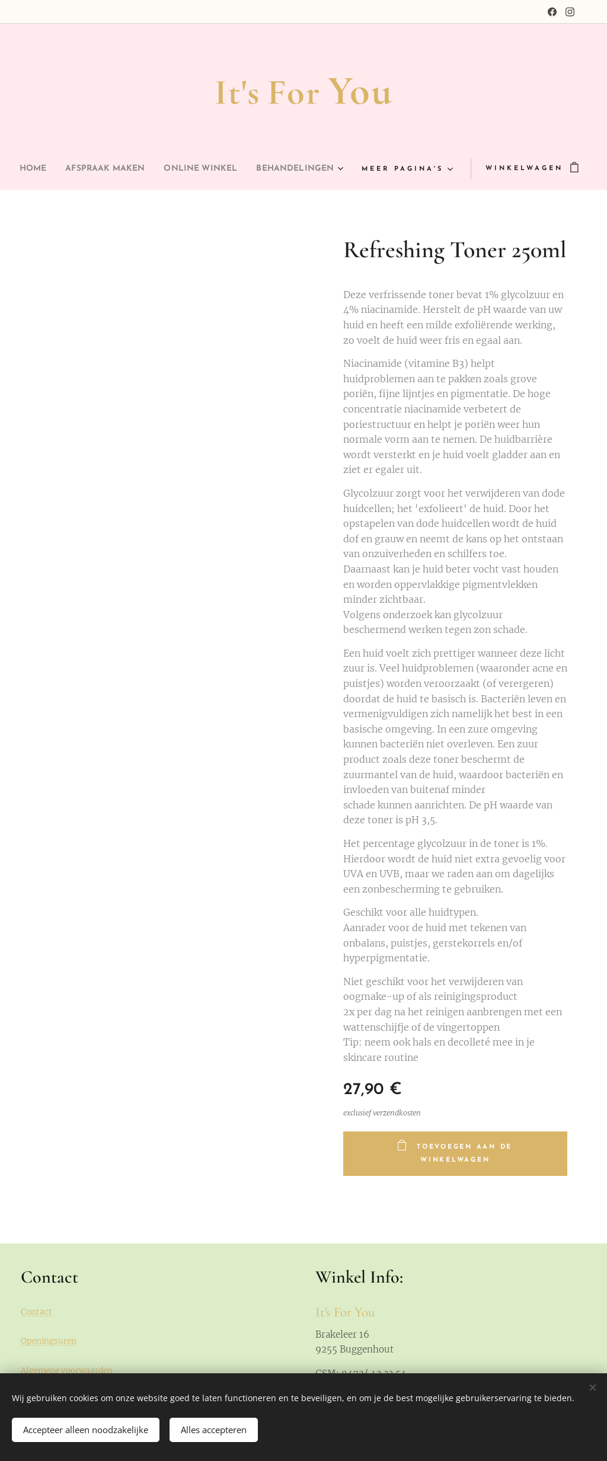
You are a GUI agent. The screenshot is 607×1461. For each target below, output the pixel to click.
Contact (36, 1312)
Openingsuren (48, 1341)
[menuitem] (74, 169)
